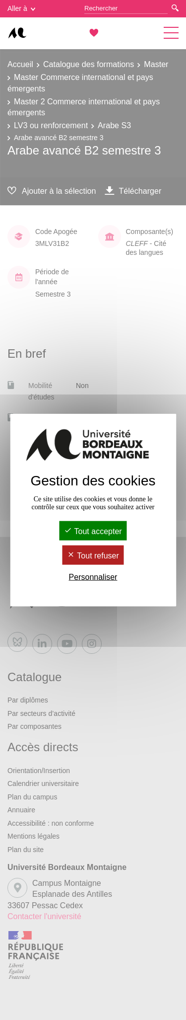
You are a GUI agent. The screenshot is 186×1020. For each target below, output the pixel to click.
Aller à (21, 8)
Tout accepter (93, 531)
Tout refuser (93, 555)
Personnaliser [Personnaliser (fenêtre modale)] (93, 577)
